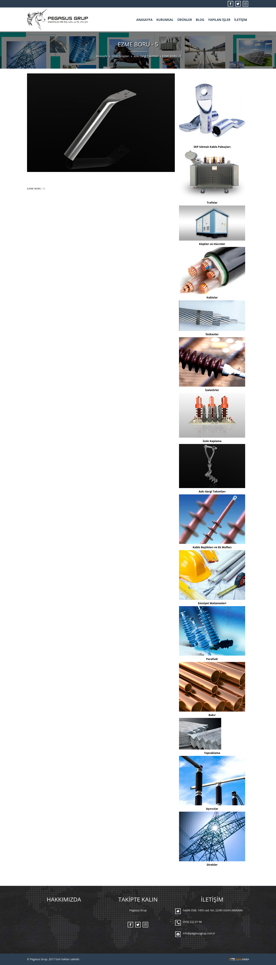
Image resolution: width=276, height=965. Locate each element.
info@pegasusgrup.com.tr (199, 933)
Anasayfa (102, 56)
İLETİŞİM (240, 20)
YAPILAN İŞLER (219, 20)
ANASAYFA (144, 20)
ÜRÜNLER (184, 20)
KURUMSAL (164, 20)
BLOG (200, 20)
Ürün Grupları (121, 56)
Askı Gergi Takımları (146, 56)
